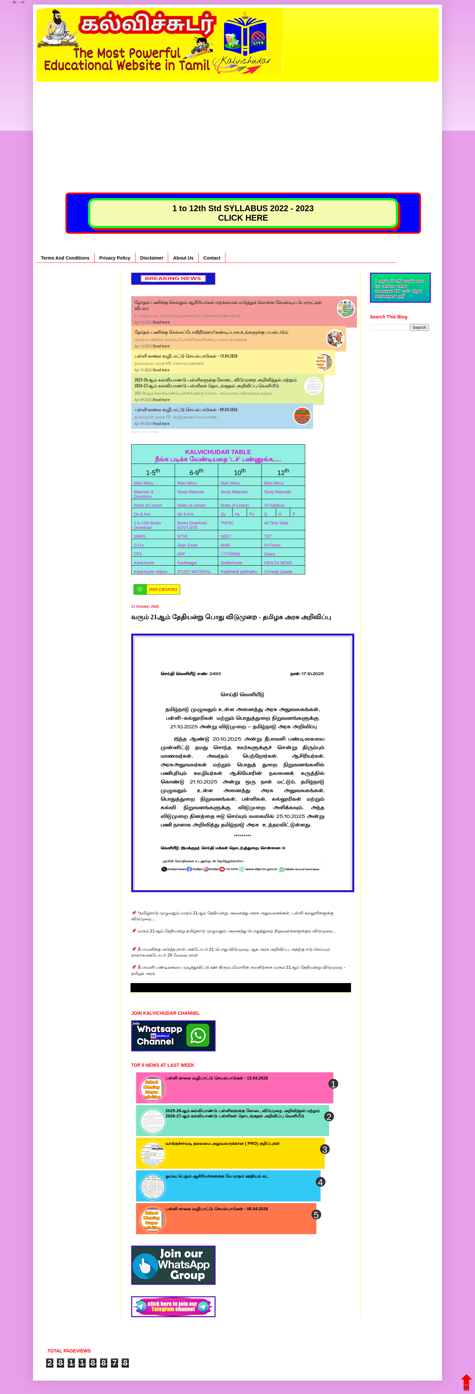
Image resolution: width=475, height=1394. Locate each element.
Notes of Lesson (148, 505)
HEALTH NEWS (278, 563)
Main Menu (143, 483)
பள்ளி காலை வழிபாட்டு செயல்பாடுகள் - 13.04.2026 (186, 356)
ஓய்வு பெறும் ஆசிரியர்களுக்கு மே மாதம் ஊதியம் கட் (217, 1176)
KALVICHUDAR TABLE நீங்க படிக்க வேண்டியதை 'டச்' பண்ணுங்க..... (218, 456)
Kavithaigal (187, 563)
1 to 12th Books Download (147, 525)
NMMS (140, 536)
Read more (161, 322)
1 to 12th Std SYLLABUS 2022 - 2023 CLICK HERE (243, 213)
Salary (269, 554)
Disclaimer (152, 258)
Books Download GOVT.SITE (192, 525)
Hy (237, 514)
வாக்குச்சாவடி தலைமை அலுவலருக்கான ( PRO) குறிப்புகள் (223, 1143)
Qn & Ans (142, 514)
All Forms (272, 545)
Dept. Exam (187, 545)
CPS (138, 554)
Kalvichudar (144, 563)
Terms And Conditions (65, 258)
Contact (211, 258)
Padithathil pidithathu (239, 572)
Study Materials (190, 492)
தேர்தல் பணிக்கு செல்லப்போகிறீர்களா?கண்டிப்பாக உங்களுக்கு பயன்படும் (211, 332)
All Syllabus (274, 505)
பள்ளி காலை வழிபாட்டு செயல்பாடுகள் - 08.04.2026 (217, 1208)
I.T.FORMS (230, 554)
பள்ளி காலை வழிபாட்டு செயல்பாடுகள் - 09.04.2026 (186, 409)
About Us (183, 258)
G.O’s (139, 545)
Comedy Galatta (278, 572)
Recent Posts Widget (145, 432)
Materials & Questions (143, 494)
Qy (223, 514)
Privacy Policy (115, 258)
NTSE (182, 536)
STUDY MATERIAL (194, 572)
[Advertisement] (237, 127)
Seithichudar (232, 563)
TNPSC (227, 523)
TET (268, 536)
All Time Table (276, 523)
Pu (251, 514)
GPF (181, 554)
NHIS (225, 545)
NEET (226, 536)
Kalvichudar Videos (150, 572)
